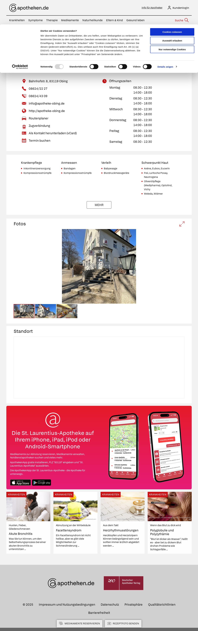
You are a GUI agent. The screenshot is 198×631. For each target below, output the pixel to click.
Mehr (99, 205)
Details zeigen (165, 42)
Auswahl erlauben (172, 16)
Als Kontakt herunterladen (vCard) (53, 134)
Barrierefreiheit (99, 616)
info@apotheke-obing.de (47, 104)
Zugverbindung (39, 126)
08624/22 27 (38, 89)
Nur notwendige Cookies (172, 25)
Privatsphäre (133, 608)
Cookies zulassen (172, 7)
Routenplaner (38, 119)
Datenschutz (110, 608)
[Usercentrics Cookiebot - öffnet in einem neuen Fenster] (20, 42)
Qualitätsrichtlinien (161, 608)
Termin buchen (39, 141)
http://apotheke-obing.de (47, 111)
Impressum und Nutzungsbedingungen (67, 608)
